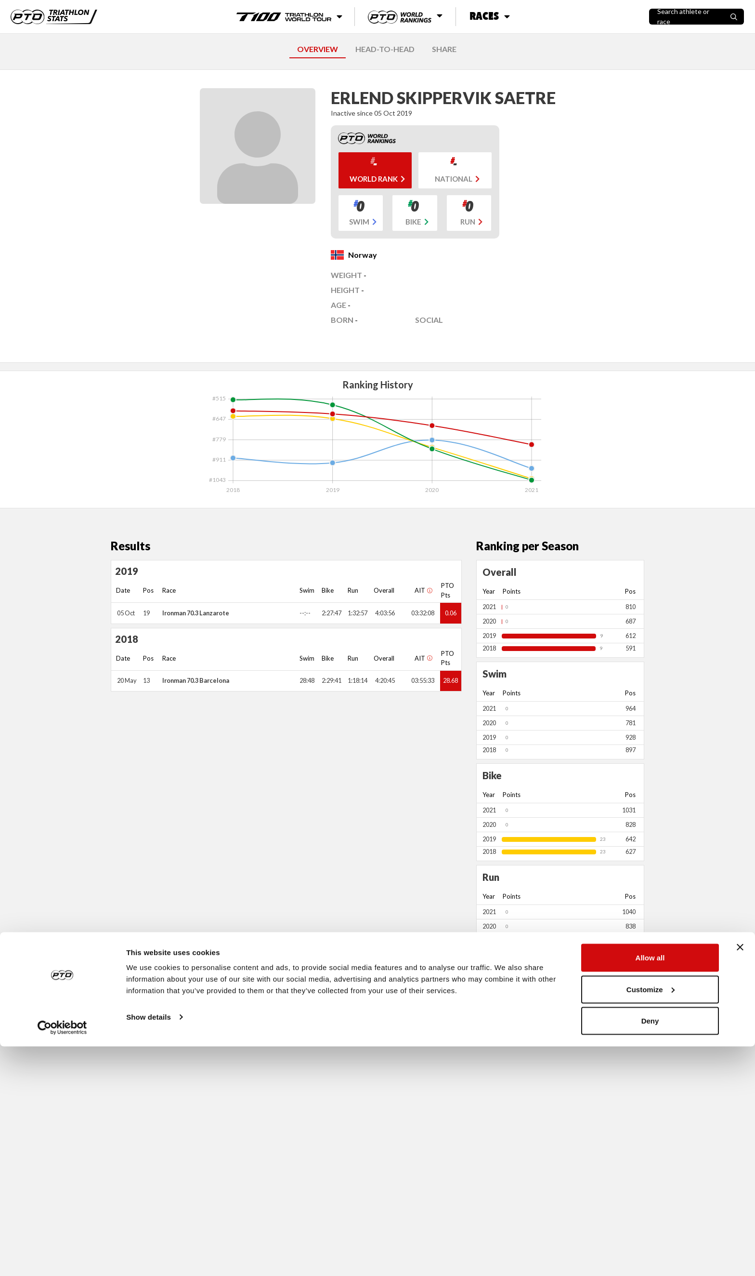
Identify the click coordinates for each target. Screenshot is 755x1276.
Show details (148, 1246)
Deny (650, 1250)
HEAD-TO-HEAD (385, 48)
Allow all (650, 1187)
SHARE (444, 48)
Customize (650, 1219)
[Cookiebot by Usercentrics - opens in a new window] (62, 1257)
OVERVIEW (317, 48)
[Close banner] (740, 1176)
